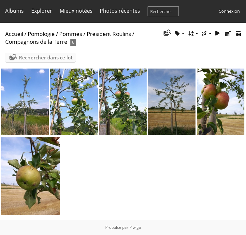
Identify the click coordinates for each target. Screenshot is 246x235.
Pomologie (41, 34)
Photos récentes (120, 10)
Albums (14, 10)
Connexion (229, 11)
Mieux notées (76, 10)
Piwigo (135, 227)
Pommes (70, 34)
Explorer (41, 10)
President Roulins (109, 34)
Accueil (14, 34)
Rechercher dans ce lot (46, 57)
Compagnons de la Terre (36, 41)
